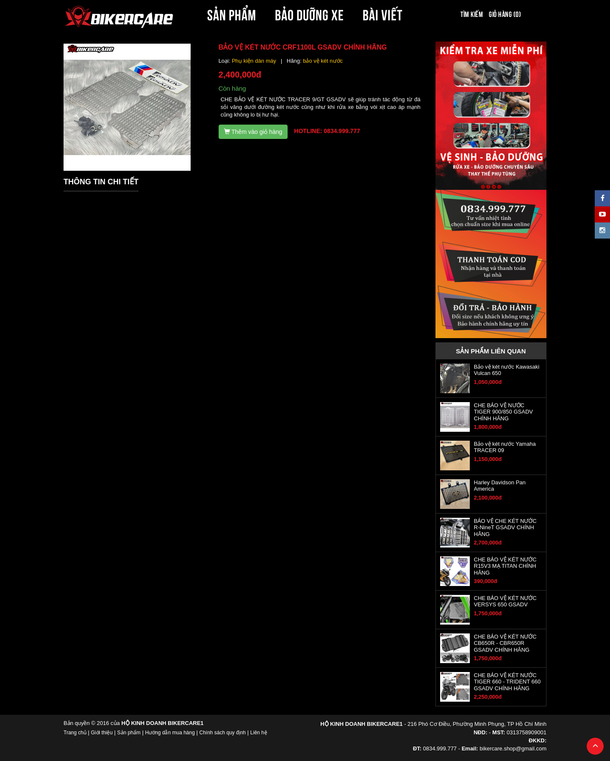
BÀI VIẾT (383, 13)
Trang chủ (75, 733)
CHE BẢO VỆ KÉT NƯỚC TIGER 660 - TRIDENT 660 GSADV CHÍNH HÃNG (507, 682)
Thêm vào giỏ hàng (253, 131)
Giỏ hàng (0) (505, 13)
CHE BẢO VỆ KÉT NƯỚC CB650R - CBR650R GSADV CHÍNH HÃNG (505, 643)
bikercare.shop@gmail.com (513, 748)
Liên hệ (258, 733)
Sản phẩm (129, 733)
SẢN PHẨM (231, 13)
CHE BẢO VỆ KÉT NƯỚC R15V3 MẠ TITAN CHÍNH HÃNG (505, 566)
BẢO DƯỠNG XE (309, 13)
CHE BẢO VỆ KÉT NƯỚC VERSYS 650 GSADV (505, 601)
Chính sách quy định (222, 733)
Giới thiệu (102, 733)
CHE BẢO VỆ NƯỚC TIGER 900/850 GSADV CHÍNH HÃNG (503, 412)
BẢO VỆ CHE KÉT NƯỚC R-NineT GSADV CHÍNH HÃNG (505, 527)
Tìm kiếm (471, 13)
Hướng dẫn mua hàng (169, 733)
